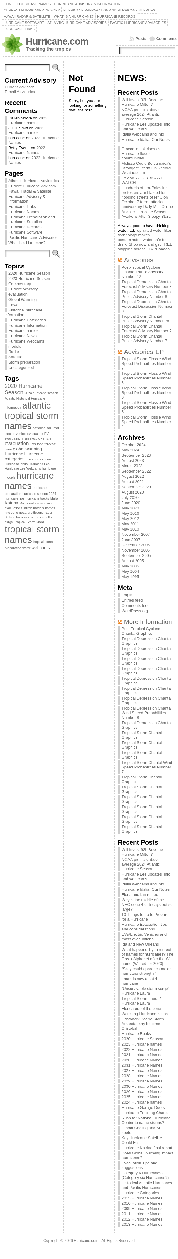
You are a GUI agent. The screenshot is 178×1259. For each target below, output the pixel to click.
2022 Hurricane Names (26, 150)
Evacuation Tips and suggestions (139, 1165)
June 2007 (131, 539)
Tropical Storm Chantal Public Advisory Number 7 (144, 338)
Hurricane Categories (27, 320)
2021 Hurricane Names (142, 1054)
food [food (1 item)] (40, 444)
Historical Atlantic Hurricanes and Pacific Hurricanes (147, 1185)
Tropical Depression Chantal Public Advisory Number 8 (146, 294)
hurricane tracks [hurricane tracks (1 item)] (37, 498)
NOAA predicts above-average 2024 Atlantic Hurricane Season (141, 114)
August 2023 (133, 460)
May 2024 (130, 450)
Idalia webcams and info (143, 134)
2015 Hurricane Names (142, 1198)
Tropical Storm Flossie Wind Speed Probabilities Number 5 (146, 407)
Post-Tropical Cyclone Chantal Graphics (141, 631)
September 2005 (136, 555)
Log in (127, 595)
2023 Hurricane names (27, 120)
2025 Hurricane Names (142, 1097)
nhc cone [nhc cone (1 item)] (11, 512)
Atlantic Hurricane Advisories (33, 180)
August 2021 (133, 481)
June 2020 (131, 502)
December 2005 (136, 545)
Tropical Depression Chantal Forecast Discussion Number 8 (147, 306)
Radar (13, 351)
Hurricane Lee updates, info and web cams (146, 126)
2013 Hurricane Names (142, 1224)
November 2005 (136, 550)
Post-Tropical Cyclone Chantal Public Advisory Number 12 (142, 272)
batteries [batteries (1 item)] (39, 428)
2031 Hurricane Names (142, 1065)
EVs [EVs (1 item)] (33, 444)
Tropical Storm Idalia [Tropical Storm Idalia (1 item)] (29, 522)
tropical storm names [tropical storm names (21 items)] (32, 534)
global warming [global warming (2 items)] (27, 448)
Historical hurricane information (23, 312)
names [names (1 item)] (50, 508)
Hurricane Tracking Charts (145, 1112)
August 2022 (133, 476)
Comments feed (135, 605)
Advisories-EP (144, 351)
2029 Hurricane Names (142, 1081)
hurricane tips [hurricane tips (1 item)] (14, 498)
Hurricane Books (136, 1033)
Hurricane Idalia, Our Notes (146, 139)
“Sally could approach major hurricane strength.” (146, 971)
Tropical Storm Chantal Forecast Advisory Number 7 (146, 328)
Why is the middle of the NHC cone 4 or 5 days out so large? (147, 905)
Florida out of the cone (141, 1008)
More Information (148, 621)
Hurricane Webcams (26, 341)
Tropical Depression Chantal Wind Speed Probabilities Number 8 (146, 713)
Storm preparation (24, 362)
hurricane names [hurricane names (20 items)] (29, 481)
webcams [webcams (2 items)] (41, 547)
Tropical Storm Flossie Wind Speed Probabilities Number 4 (146, 422)
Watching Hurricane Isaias (145, 1013)
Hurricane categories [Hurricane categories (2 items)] (24, 456)
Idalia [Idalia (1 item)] (54, 498)
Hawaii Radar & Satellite (29, 191)
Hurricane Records (25, 227)
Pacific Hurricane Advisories (33, 237)
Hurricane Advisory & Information (26, 199)
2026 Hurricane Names (142, 1091)
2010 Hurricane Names (142, 1203)
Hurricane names (23, 330)
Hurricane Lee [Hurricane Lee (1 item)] (39, 464)
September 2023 (136, 455)
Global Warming (22, 299)
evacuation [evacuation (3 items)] (17, 443)
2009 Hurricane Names (142, 1208)
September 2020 (136, 487)
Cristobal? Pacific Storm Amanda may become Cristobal (143, 1024)
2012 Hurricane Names (142, 1219)
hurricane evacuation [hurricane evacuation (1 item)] (40, 459)
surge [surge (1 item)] (9, 522)
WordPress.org (135, 610)
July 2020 (130, 497)
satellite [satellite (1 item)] (47, 517)
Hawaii (14, 304)
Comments (166, 38)
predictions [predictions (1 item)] (36, 512)
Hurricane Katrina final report (147, 1147)
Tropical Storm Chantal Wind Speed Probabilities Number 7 (147, 767)
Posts (141, 38)
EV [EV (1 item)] (46, 434)
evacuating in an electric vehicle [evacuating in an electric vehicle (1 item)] (28, 438)
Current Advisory (19, 87)
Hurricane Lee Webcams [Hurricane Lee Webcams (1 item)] (23, 468)
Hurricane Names (23, 211)
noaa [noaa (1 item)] (23, 512)
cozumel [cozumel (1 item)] (53, 428)
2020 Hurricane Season (29, 273)
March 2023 (132, 466)
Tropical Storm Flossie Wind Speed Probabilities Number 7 (146, 363)
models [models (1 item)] (38, 508)
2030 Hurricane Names (142, 1086)
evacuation (18, 294)
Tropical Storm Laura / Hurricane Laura (141, 1001)
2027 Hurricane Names (142, 1070)
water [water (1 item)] (26, 548)
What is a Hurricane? (26, 242)
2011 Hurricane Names (142, 1214)
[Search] (27, 67)
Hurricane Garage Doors (143, 1107)
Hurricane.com (57, 41)
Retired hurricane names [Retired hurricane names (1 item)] (23, 517)
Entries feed (132, 600)
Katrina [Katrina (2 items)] (11, 502)
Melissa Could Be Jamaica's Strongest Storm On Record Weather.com (146, 168)
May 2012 (130, 518)
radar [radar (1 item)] (48, 512)
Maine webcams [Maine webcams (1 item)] (31, 503)
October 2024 (134, 444)
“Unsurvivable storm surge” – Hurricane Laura (147, 991)
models (14, 346)
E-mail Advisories (20, 91)
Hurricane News (22, 336)
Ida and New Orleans (140, 944)
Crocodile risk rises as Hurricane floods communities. (141, 153)
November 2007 (136, 534)
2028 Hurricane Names (142, 1075)
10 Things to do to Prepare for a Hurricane (145, 916)
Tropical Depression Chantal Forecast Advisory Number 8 (146, 284)
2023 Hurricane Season (29, 278)
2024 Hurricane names (142, 1102)
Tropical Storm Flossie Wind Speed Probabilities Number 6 (146, 378)
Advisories (138, 259)
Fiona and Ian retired (140, 894)
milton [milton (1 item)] (27, 508)
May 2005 (130, 566)
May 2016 (130, 513)
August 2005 (133, 560)
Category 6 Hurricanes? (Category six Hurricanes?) (145, 1175)
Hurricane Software (25, 232)
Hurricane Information (27, 325)
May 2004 (130, 571)
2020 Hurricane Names (142, 1060)
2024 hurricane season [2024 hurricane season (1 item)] (41, 393)
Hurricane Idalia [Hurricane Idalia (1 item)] (16, 464)
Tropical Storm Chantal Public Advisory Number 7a (145, 318)
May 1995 (130, 576)
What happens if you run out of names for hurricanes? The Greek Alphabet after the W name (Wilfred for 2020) (147, 956)
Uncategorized (21, 367)
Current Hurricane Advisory (32, 186)
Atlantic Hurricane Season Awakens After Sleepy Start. (146, 214)
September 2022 (136, 471)
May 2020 (130, 508)
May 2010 (130, 529)
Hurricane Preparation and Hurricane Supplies (31, 219)
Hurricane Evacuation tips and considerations (144, 926)
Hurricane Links (22, 206)
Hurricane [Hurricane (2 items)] (14, 453)
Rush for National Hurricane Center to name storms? (146, 1120)
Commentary (19, 283)
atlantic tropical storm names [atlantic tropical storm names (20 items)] (32, 416)
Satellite (15, 357)
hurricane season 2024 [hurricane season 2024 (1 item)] (39, 493)
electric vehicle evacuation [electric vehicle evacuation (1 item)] (24, 434)
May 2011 (130, 524)
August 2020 (133, 492)
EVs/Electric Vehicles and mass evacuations (144, 936)
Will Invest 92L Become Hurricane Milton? (142, 102)
